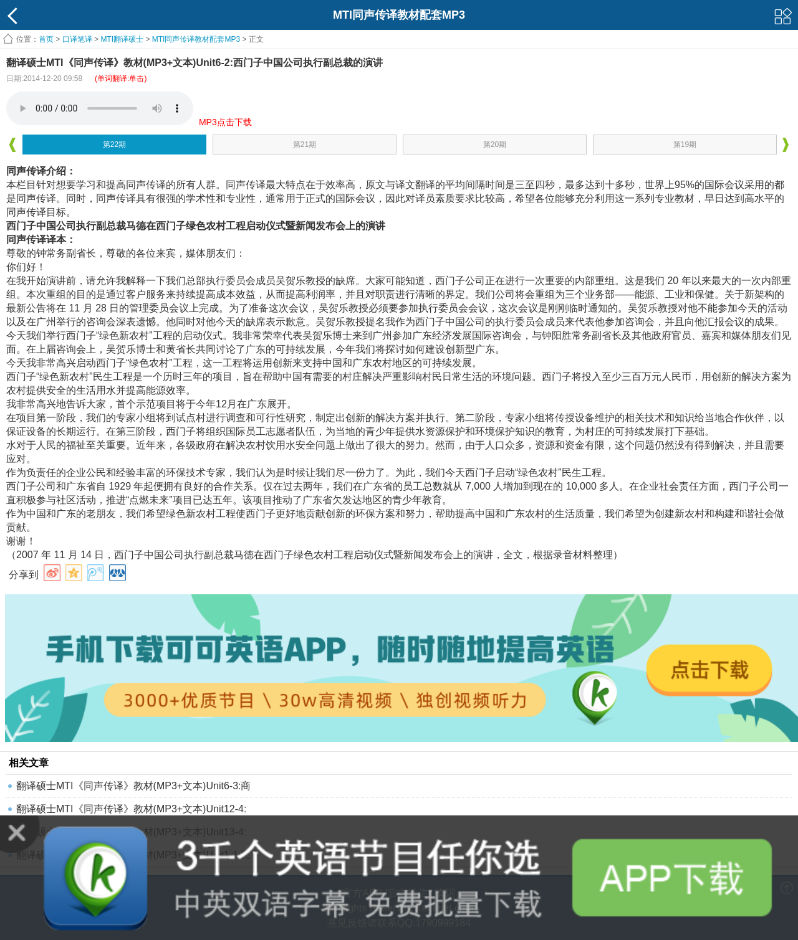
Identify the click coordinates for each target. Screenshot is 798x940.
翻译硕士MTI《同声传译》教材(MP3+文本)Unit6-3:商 (133, 786)
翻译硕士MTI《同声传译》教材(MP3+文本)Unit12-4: (131, 809)
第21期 (304, 144)
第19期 (684, 144)
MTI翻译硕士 (121, 39)
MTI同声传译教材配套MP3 (196, 39)
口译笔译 (77, 39)
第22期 (114, 144)
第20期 (494, 144)
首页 (46, 39)
